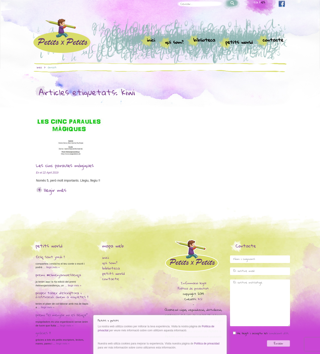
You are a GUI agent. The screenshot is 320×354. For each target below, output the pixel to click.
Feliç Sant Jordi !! (50, 257)
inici (39, 67)
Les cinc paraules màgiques (65, 166)
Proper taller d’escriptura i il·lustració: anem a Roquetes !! (62, 295)
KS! (200, 299)
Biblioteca (204, 40)
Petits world (239, 43)
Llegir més (55, 190)
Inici (151, 40)
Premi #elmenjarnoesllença (58, 275)
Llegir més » (53, 267)
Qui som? (174, 43)
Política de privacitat (193, 288)
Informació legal (193, 283)
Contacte (273, 40)
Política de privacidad (206, 343)
